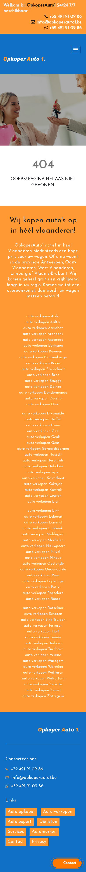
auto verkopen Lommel (43, 522)
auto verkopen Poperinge (43, 581)
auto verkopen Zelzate (43, 684)
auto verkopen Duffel (43, 419)
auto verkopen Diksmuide (43, 413)
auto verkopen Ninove (43, 558)
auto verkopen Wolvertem (43, 678)
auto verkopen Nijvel (43, 552)
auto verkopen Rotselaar (43, 608)
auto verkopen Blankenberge (43, 357)
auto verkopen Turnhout (43, 649)
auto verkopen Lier (43, 501)
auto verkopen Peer (43, 575)
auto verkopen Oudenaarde (43, 569)
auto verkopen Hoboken (43, 466)
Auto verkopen (57, 812)
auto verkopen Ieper (43, 472)
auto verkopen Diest (43, 404)
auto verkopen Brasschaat (43, 369)
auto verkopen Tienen (43, 637)
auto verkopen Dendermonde (43, 392)
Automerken (44, 832)
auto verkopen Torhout (43, 643)
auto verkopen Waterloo (43, 667)
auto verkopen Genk (43, 437)
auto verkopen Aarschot (43, 328)
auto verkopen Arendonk (43, 334)
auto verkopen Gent (43, 443)
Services (16, 832)
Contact (16, 842)
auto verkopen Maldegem (43, 534)
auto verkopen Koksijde (43, 484)
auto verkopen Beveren (43, 351)
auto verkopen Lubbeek (43, 528)
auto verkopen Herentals (43, 460)
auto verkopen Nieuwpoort (43, 546)
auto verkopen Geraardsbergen (43, 449)
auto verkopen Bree (43, 375)
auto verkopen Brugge (43, 381)
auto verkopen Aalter (43, 322)
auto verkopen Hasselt (43, 454)
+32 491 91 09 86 (65, 17)
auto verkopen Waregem (43, 661)
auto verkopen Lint (43, 511)
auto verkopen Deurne (43, 398)
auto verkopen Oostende (43, 563)
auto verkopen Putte (43, 587)
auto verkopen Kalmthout (43, 478)
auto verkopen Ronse (43, 599)
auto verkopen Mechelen (43, 540)
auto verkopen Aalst (43, 316)
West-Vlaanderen (55, 268)
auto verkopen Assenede (43, 340)
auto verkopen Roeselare (43, 593)
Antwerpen (52, 262)
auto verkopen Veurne (43, 655)
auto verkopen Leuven (43, 496)
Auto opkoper (21, 812)
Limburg (19, 274)
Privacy (39, 842)
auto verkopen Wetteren (43, 672)
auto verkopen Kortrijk (43, 490)
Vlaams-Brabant (50, 274)
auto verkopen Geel (43, 431)
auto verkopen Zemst (43, 690)
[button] (67, 863)
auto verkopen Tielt (43, 631)
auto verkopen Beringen (43, 345)
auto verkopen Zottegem (43, 696)
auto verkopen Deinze (43, 387)
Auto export (20, 822)
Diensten (48, 822)
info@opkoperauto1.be (59, 22)
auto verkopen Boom (43, 363)
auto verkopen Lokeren (43, 516)
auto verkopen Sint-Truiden (43, 620)
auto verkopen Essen (43, 425)
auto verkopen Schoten (43, 614)
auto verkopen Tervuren (43, 625)
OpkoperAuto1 (41, 5)
